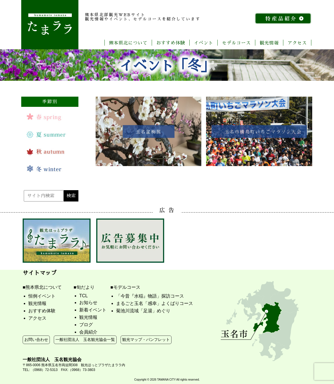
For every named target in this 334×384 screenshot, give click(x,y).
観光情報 (269, 43)
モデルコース (236, 43)
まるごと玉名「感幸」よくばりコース (154, 303)
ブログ (86, 324)
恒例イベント (41, 296)
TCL (83, 295)
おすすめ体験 (170, 43)
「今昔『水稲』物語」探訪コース (150, 296)
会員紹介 (88, 332)
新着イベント (92, 309)
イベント (203, 43)
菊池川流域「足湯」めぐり (143, 310)
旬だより (85, 287)
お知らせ (88, 302)
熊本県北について (128, 43)
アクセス (297, 43)
